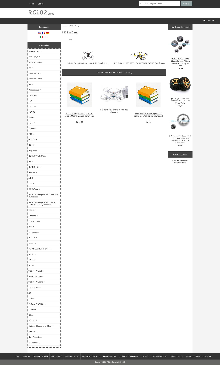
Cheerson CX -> (34, 73)
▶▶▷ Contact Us (209, 21)
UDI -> (31, 265)
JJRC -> (31, 178)
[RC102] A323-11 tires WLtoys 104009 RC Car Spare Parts (180, 89)
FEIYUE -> (32, 112)
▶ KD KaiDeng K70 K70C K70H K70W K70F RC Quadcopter (41, 203)
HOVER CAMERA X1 (37, 156)
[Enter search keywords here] (159, 3)
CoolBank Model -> (36, 79)
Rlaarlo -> (32, 243)
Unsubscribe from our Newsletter (198, 356)
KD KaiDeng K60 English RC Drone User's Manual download (79, 115)
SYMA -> (32, 260)
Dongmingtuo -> (34, 90)
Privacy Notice (56, 356)
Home (31, 4)
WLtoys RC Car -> (35, 276)
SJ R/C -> (32, 254)
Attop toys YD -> (35, 51)
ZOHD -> (32, 309)
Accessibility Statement (90, 356)
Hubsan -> (32, 172)
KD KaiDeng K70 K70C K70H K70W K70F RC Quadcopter (139, 62)
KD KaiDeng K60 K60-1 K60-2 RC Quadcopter (88, 62)
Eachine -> (32, 95)
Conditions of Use (72, 356)
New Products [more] (180, 27)
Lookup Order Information (128, 356)
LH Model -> (33, 216)
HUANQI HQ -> (34, 167)
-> (34, 189)
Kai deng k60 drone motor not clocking (114, 111)
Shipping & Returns (40, 356)
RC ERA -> (32, 238)
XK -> (30, 293)
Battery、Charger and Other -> (40, 326)
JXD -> (31, 184)
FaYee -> (32, 101)
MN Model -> (33, 232)
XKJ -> (31, 298)
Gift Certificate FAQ (159, 356)
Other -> (31, 315)
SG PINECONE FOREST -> (39, 249)
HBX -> (31, 145)
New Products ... (35, 337)
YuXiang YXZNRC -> (36, 304)
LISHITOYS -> (34, 221)
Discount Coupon (176, 356)
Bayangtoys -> (34, 57)
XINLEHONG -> (34, 287)
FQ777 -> (32, 128)
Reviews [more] (180, 154)
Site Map (145, 356)
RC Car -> (32, 320)
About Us (26, 356)
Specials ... (32, 331)
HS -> (30, 162)
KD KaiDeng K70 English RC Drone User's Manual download (148, 115)
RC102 (109, 362)
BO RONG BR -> (35, 62)
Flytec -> (31, 123)
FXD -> (31, 134)
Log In (40, 4)
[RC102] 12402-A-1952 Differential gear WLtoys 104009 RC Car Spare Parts (180, 50)
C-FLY (31, 68)
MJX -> (31, 227)
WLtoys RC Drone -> (36, 282)
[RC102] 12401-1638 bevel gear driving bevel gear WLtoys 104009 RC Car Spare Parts (180, 127)
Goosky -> (32, 139)
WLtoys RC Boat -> (36, 271)
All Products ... (34, 343)
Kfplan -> (32, 210)
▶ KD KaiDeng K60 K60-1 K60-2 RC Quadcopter (43, 196)
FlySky (31, 117)
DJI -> (30, 84)
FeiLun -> (32, 106)
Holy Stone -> (33, 150)
